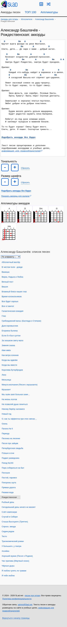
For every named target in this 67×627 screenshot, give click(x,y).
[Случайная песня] (49, 4)
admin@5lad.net (25, 604)
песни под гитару (32, 595)
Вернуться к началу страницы (16, 618)
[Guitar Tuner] (41, 4)
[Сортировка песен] (10, 256)
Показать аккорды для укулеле (15, 196)
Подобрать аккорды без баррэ (18, 137)
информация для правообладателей (21, 151)
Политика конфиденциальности (16, 599)
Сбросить (25, 168)
